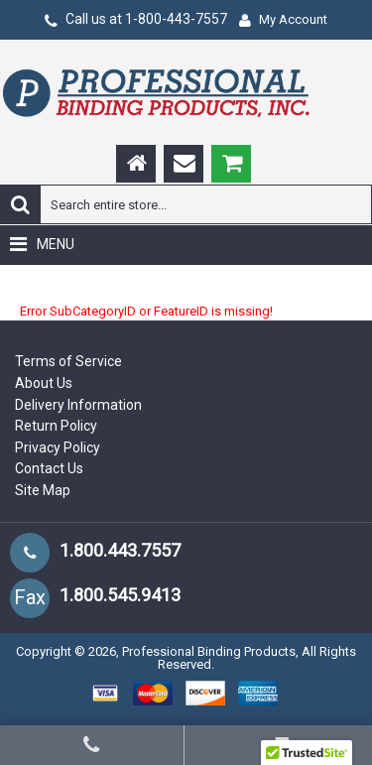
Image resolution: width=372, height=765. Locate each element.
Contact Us (49, 468)
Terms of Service (68, 361)
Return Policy (56, 426)
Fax (30, 597)
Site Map (42, 490)
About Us (43, 383)
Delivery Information (78, 405)
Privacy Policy (57, 447)
